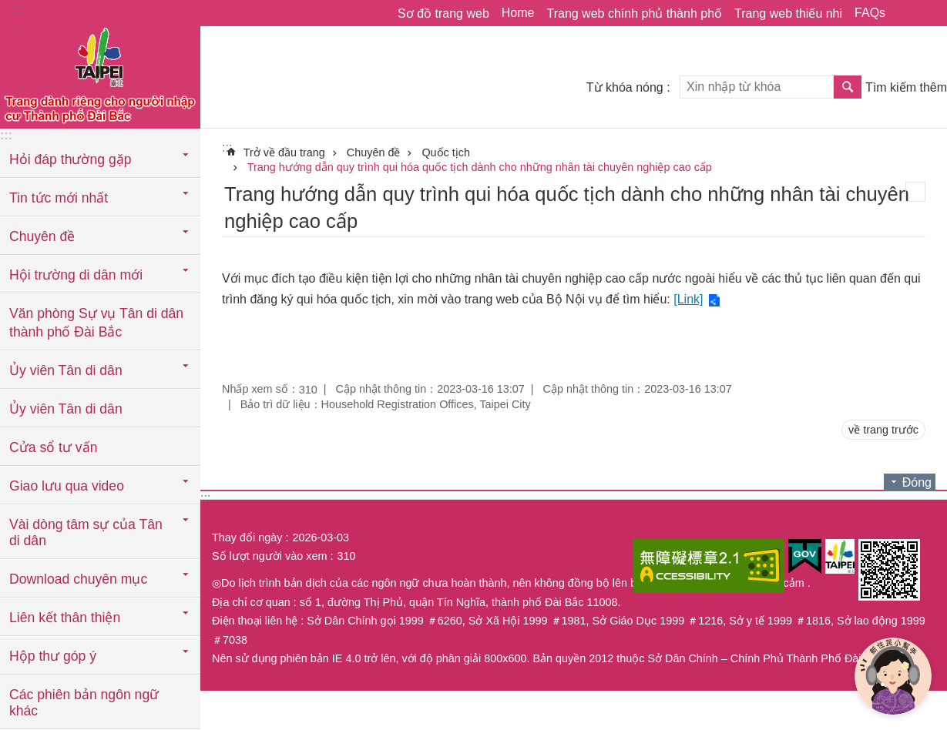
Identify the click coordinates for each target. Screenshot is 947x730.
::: (17, 8)
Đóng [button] (917, 482)
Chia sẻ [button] (904, 13)
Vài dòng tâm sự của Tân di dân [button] (86, 532)
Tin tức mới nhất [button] (58, 198)
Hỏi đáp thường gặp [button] (70, 159)
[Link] (688, 299)
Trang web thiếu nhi (788, 13)
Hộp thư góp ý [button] (52, 656)
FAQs (870, 12)
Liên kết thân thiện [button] (64, 617)
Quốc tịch (445, 152)
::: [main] (227, 147)
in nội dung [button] (915, 192)
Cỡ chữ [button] (926, 13)
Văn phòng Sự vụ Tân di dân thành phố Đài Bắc (96, 323)
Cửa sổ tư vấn (53, 447)
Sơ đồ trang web (443, 13)
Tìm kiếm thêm (906, 87)
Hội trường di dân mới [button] (76, 275)
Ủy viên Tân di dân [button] (66, 370)
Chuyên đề (374, 152)
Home (518, 12)
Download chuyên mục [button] (78, 579)
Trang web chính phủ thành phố (634, 13)
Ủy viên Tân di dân (66, 409)
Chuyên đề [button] (42, 236)
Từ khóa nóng (624, 87)
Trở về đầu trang (284, 152)
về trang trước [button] (883, 430)
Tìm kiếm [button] (847, 87)
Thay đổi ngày (247, 537)
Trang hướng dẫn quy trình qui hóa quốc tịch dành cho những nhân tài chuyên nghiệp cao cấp (479, 167)
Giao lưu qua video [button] (66, 486)
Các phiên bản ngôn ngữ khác (84, 702)
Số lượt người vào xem (269, 556)
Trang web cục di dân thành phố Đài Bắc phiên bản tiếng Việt (100, 75)
